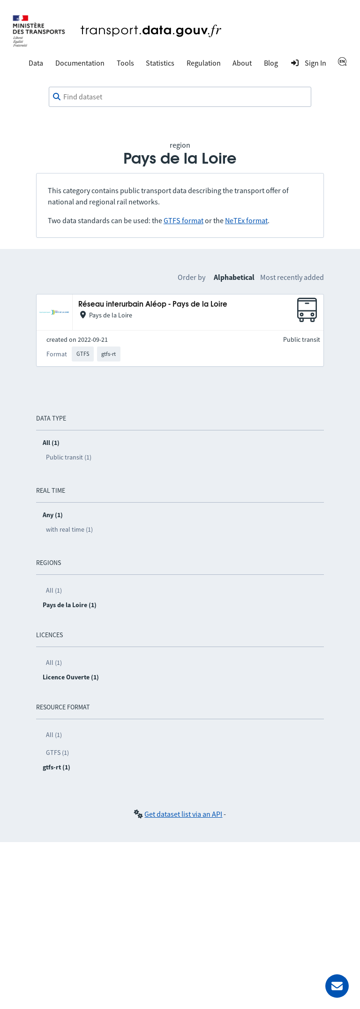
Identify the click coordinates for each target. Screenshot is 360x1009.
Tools (125, 63)
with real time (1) (69, 529)
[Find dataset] (180, 97)
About (242, 63)
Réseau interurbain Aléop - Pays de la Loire (152, 304)
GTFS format (183, 220)
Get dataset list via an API (183, 814)
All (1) (54, 590)
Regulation (204, 63)
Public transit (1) (68, 457)
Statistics (160, 63)
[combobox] (180, 97)
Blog (271, 63)
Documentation (80, 63)
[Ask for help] (337, 986)
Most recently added (292, 277)
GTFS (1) (57, 752)
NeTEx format (246, 220)
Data (36, 63)
